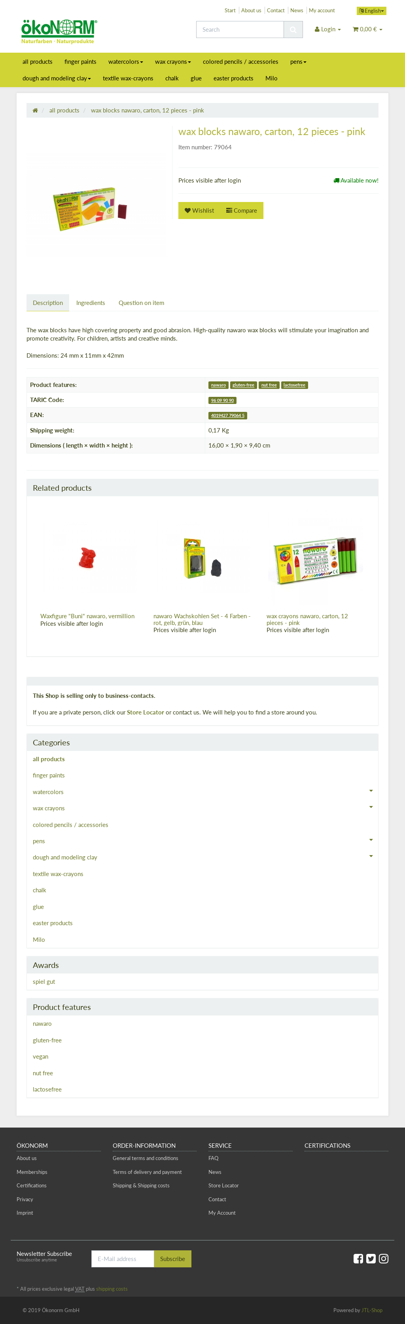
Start (230, 10)
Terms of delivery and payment (147, 1172)
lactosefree (294, 385)
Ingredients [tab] (90, 302)
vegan (40, 1056)
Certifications (32, 1185)
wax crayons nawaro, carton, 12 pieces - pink (307, 619)
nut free (269, 385)
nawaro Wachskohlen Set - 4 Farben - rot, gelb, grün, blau (202, 619)
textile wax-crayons (128, 78)
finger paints (80, 61)
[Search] (240, 29)
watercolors (125, 61)
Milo (271, 78)
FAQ (213, 1158)
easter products (234, 78)
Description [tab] (48, 302)
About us (251, 10)
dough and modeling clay (57, 78)
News (296, 10)
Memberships (32, 1172)
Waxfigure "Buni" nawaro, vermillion (87, 615)
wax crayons (173, 61)
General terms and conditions (145, 1158)
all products (38, 61)
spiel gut (44, 981)
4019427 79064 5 (227, 415)
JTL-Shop (371, 1310)
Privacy (25, 1199)
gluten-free (243, 385)
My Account (222, 1213)
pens (298, 61)
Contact (276, 10)
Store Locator (145, 712)
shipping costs (112, 1289)
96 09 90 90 (222, 400)
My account (322, 10)
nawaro (218, 385)
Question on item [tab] (141, 302)
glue (196, 78)
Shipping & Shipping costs (141, 1185)
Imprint (25, 1213)
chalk (172, 78)
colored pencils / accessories (240, 61)
